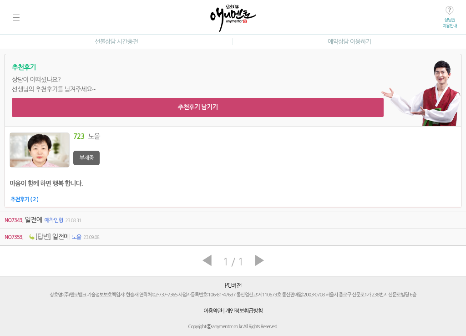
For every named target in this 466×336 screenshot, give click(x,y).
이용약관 (212, 311)
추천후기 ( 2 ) (24, 199)
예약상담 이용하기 (349, 42)
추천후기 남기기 (197, 107)
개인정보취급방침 (244, 311)
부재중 (87, 158)
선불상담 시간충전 (116, 42)
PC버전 (233, 286)
